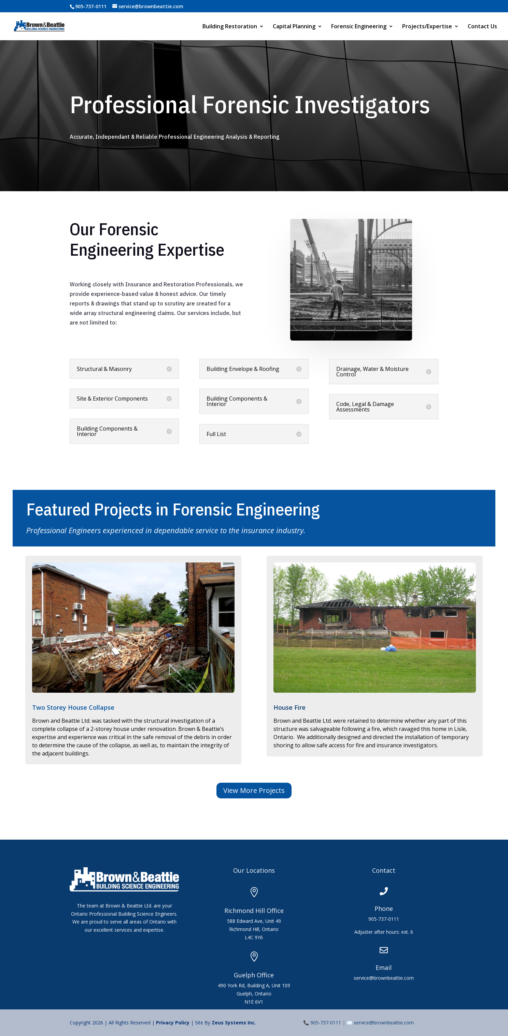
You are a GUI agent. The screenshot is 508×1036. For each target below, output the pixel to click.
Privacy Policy (173, 1022)
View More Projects (254, 790)
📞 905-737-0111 (322, 1022)
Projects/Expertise (427, 27)
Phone (384, 908)
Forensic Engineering (358, 27)
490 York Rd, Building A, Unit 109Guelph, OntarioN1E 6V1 (254, 993)
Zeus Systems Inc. (234, 1022)
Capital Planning (294, 27)
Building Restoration (229, 27)
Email (384, 967)
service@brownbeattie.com (384, 1022)
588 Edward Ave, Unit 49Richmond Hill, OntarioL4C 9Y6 (254, 929)
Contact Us (482, 27)
